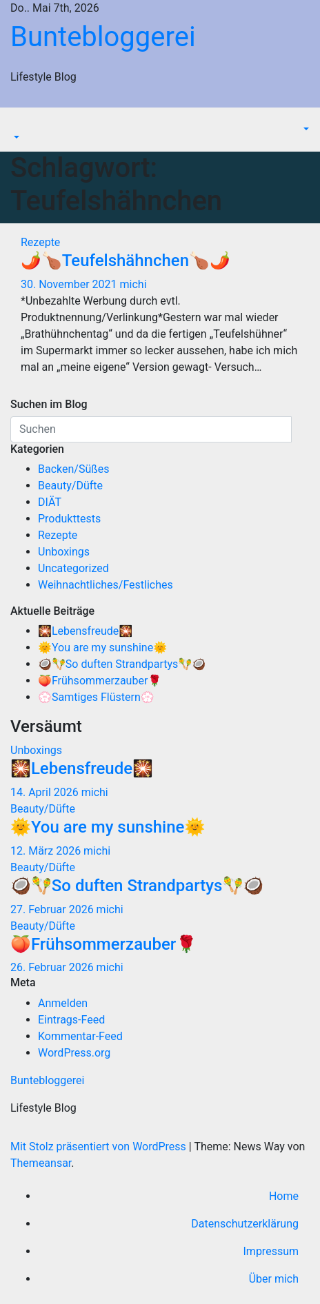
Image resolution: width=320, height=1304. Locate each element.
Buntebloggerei (103, 37)
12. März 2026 (46, 850)
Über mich (274, 1278)
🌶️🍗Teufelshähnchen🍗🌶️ (125, 260)
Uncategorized (73, 568)
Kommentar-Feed (80, 1036)
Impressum (271, 1251)
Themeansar (40, 1163)
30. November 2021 (70, 284)
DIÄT (49, 502)
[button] (15, 137)
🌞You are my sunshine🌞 (102, 647)
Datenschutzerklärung (245, 1223)
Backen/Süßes (74, 469)
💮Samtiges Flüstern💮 (96, 697)
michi (133, 284)
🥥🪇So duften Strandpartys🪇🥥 (122, 664)
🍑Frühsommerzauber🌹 (99, 680)
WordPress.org (74, 1052)
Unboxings (64, 551)
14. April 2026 (45, 792)
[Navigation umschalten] (20, 124)
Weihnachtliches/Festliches (105, 584)
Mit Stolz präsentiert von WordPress (99, 1146)
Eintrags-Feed (71, 1019)
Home (284, 1196)
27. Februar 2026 (53, 909)
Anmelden (63, 1003)
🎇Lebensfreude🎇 (85, 631)
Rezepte (40, 242)
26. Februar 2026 (53, 967)
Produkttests (69, 518)
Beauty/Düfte (70, 485)
